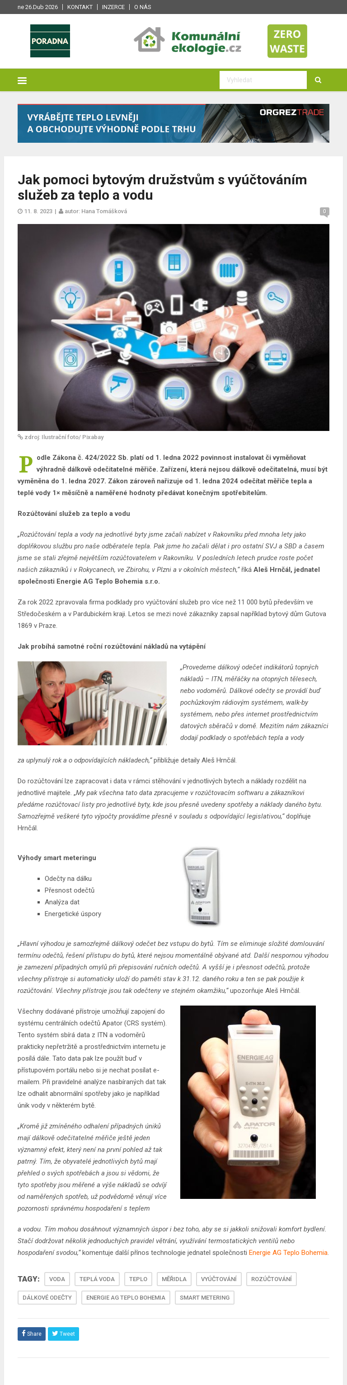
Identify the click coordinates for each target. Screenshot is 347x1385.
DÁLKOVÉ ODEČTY (47, 1297)
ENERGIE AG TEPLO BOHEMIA (125, 1297)
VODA (57, 1279)
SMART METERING (205, 1297)
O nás (142, 7)
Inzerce (113, 7)
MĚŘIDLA (174, 1279)
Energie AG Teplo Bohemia (288, 1253)
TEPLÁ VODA (97, 1279)
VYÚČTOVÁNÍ (219, 1279)
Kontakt (80, 7)
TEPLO (138, 1279)
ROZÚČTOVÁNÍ (271, 1279)
